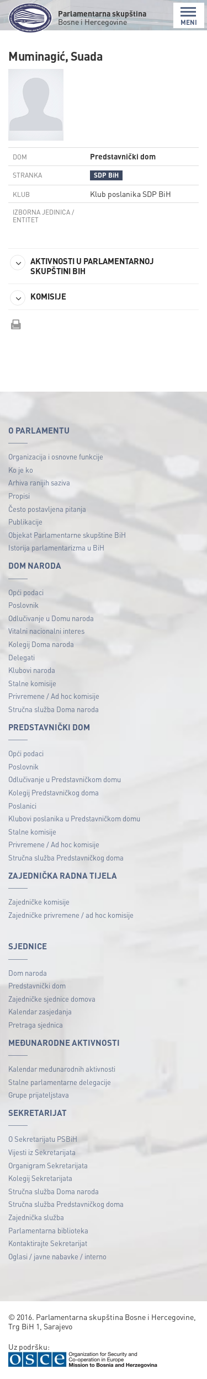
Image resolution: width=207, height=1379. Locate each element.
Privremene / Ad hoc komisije (53, 696)
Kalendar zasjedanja (40, 1011)
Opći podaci (26, 592)
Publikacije (25, 521)
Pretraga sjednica (35, 1024)
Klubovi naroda (31, 670)
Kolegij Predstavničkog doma (53, 792)
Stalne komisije (32, 683)
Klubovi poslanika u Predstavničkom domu (74, 818)
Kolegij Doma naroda (41, 644)
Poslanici (22, 805)
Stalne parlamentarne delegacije (59, 1082)
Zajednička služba (36, 1217)
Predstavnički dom (37, 985)
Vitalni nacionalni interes (46, 630)
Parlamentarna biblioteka (48, 1230)
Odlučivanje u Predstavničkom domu (64, 779)
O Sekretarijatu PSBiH (42, 1138)
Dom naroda (27, 972)
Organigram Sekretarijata (48, 1165)
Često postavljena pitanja (47, 509)
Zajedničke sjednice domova (51, 998)
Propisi (19, 495)
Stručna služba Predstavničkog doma (66, 857)
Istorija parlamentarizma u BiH (56, 547)
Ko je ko (20, 469)
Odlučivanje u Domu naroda (51, 618)
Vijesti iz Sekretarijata (42, 1152)
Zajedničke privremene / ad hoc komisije (71, 915)
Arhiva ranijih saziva (39, 482)
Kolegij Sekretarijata (40, 1178)
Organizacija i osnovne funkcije (55, 456)
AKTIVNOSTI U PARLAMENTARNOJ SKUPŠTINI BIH (82, 265)
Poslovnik (23, 605)
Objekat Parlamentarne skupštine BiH (67, 534)
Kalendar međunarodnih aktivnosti (61, 1068)
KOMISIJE (38, 298)
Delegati (21, 657)
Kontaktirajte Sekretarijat (47, 1243)
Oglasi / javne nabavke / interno (57, 1256)
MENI (189, 16)
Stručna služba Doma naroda (53, 709)
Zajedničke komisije (39, 901)
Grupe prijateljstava (38, 1094)
